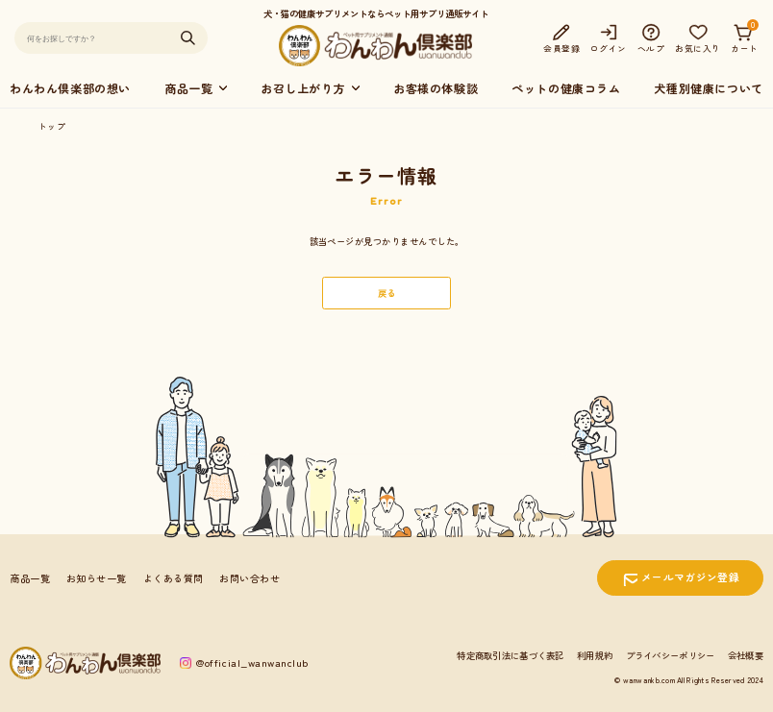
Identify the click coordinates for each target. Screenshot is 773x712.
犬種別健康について (708, 88)
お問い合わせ (249, 578)
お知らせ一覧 (96, 578)
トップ (51, 126)
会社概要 (745, 655)
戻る (387, 293)
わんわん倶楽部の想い (70, 88)
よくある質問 (173, 578)
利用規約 (594, 655)
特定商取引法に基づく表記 (510, 655)
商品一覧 (30, 578)
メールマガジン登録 (690, 577)
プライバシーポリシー (670, 655)
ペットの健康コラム (565, 88)
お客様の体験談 (435, 88)
